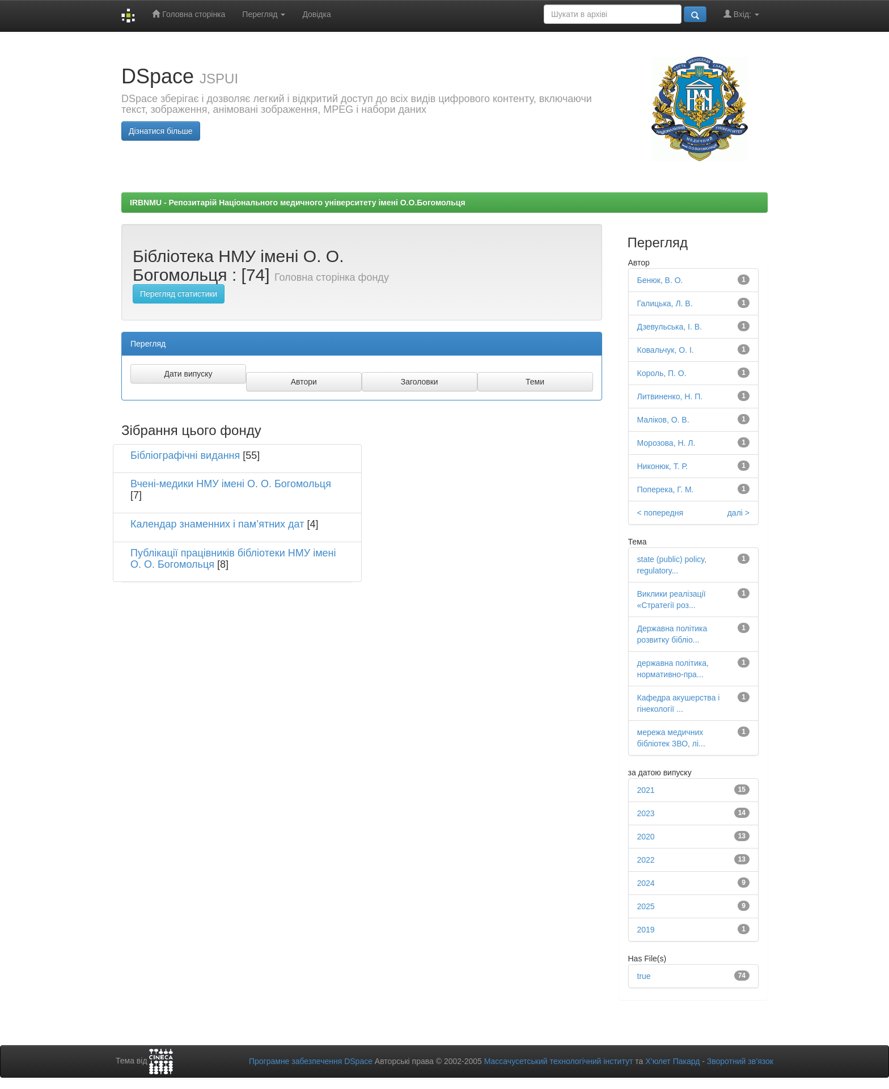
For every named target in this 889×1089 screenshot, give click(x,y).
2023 (646, 813)
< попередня (660, 512)
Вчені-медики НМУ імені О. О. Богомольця (230, 483)
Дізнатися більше (161, 131)
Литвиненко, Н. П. (670, 396)
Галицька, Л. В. (665, 303)
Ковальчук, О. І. (665, 349)
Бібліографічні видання (185, 455)
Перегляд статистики (178, 293)
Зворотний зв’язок (740, 1061)
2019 (646, 929)
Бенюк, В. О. (660, 280)
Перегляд (263, 14)
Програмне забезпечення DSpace (310, 1061)
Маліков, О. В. (663, 419)
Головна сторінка (188, 14)
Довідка (316, 14)
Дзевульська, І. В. (669, 326)
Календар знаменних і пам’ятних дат (217, 524)
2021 (646, 790)
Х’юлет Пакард (672, 1061)
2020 (646, 836)
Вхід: (741, 14)
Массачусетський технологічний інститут (558, 1061)
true (644, 976)
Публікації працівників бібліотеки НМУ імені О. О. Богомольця (233, 558)
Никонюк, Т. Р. (662, 466)
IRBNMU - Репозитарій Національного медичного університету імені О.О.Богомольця (297, 202)
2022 (646, 859)
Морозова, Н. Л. (666, 443)
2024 (646, 883)
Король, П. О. (662, 373)
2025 (646, 906)
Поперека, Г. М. (665, 489)
